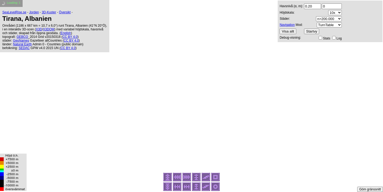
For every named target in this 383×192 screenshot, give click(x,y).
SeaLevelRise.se (14, 12)
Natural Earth (22, 44)
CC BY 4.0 (70, 37)
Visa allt (288, 31)
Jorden (34, 12)
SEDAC (24, 48)
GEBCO (22, 37)
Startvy (311, 31)
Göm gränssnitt (370, 189)
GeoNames (21, 40)
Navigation (287, 25)
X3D (39, 29)
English (66, 33)
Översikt (65, 12)
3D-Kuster (49, 12)
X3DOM (49, 29)
